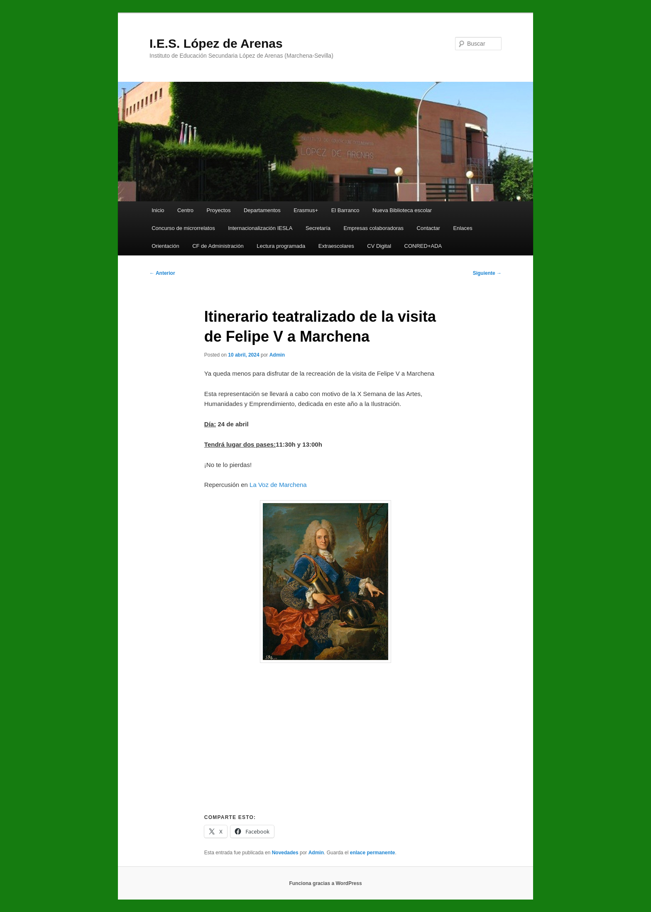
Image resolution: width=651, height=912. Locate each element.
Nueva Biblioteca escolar (402, 210)
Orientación (165, 246)
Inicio (158, 210)
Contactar (428, 228)
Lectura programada (281, 246)
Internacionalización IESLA (260, 228)
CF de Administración (218, 246)
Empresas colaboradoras (374, 228)
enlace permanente (372, 853)
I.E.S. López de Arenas (216, 43)
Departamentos (262, 210)
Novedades (285, 853)
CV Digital (379, 246)
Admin (277, 355)
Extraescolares (336, 246)
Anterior (162, 273)
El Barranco (345, 210)
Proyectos (219, 210)
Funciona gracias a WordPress (325, 883)
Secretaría (318, 228)
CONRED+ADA (423, 246)
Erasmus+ (306, 210)
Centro (185, 210)
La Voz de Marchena (278, 484)
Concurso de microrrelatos (183, 228)
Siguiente (487, 273)
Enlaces (462, 228)
